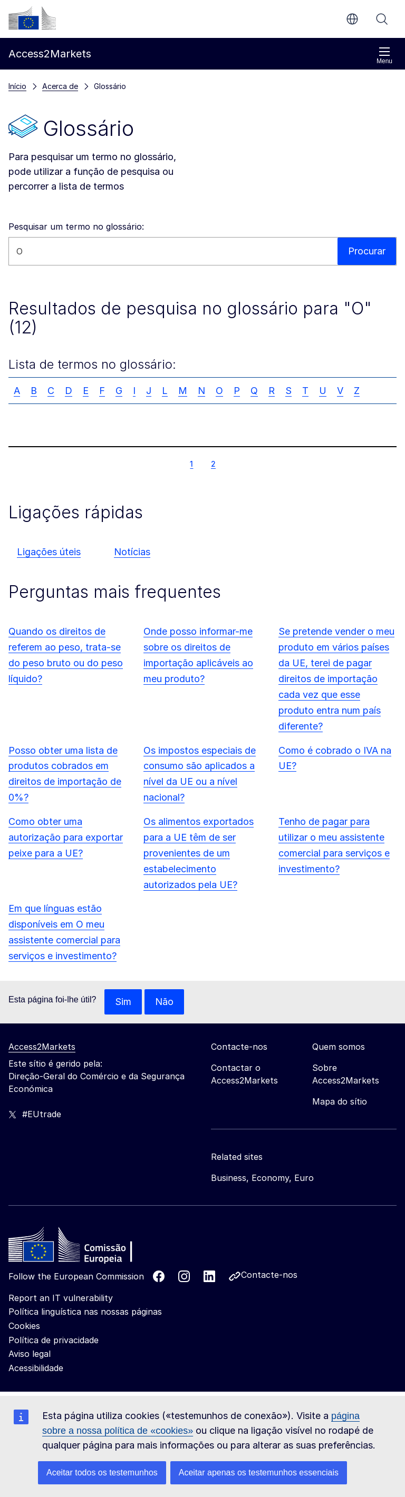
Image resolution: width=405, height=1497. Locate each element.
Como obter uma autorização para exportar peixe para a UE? (65, 837)
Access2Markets (41, 1046)
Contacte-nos (269, 1274)
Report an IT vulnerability (60, 1298)
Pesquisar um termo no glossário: (76, 226)
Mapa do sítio (339, 1101)
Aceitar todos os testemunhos (102, 1472)
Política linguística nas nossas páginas (85, 1311)
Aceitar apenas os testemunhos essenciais (259, 1472)
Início (17, 86)
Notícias (132, 551)
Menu (384, 55)
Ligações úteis (49, 551)
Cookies (24, 1326)
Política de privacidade (53, 1340)
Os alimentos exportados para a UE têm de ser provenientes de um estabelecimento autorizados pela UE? (198, 853)
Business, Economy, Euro (262, 1178)
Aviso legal (29, 1353)
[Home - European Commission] (84, 1247)
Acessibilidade (35, 1368)
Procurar (381, 19)
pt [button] (352, 19)
